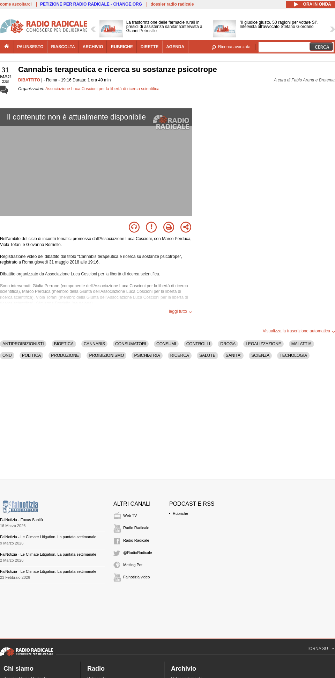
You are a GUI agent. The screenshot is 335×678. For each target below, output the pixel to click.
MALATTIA (301, 343)
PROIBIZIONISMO (106, 355)
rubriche (122, 46)
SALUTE (207, 355)
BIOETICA (64, 343)
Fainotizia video (136, 577)
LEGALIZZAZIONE (263, 343)
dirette (149, 46)
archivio (93, 46)
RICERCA (179, 355)
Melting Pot (132, 565)
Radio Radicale (136, 528)
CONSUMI (166, 343)
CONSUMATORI (130, 343)
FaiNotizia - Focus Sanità (21, 520)
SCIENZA (260, 355)
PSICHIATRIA (147, 355)
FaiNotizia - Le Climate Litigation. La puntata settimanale (48, 537)
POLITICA (31, 355)
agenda (175, 46)
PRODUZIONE (65, 355)
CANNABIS (94, 343)
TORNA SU (317, 648)
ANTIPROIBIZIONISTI (23, 343)
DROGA (228, 343)
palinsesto (30, 46)
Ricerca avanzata (234, 46)
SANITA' (233, 355)
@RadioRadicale (137, 552)
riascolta (63, 46)
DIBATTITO (29, 80)
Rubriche (180, 513)
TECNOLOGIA (293, 355)
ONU (7, 355)
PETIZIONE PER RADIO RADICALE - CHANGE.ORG (91, 4)
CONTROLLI (198, 343)
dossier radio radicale (172, 4)
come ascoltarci (16, 4)
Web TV (130, 515)
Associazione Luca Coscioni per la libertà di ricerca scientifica (102, 88)
